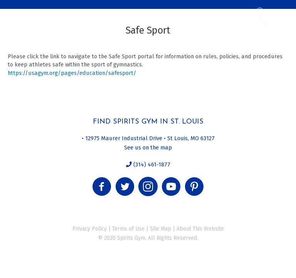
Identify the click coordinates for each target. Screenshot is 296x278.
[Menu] (16, 13)
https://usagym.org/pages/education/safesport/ (72, 73)
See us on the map (148, 147)
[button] (101, 186)
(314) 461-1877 (151, 164)
